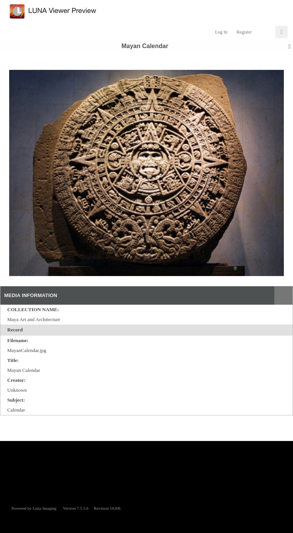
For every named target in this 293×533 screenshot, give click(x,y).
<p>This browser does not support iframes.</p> (146, 469)
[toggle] (27, 330)
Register (244, 32)
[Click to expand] (281, 32)
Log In (221, 32)
